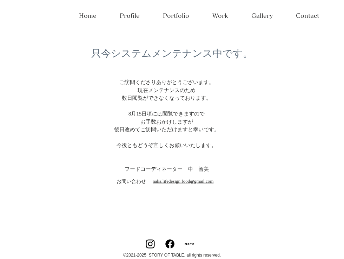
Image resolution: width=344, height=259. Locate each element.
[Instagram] (150, 244)
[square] (190, 244)
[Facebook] (170, 244)
